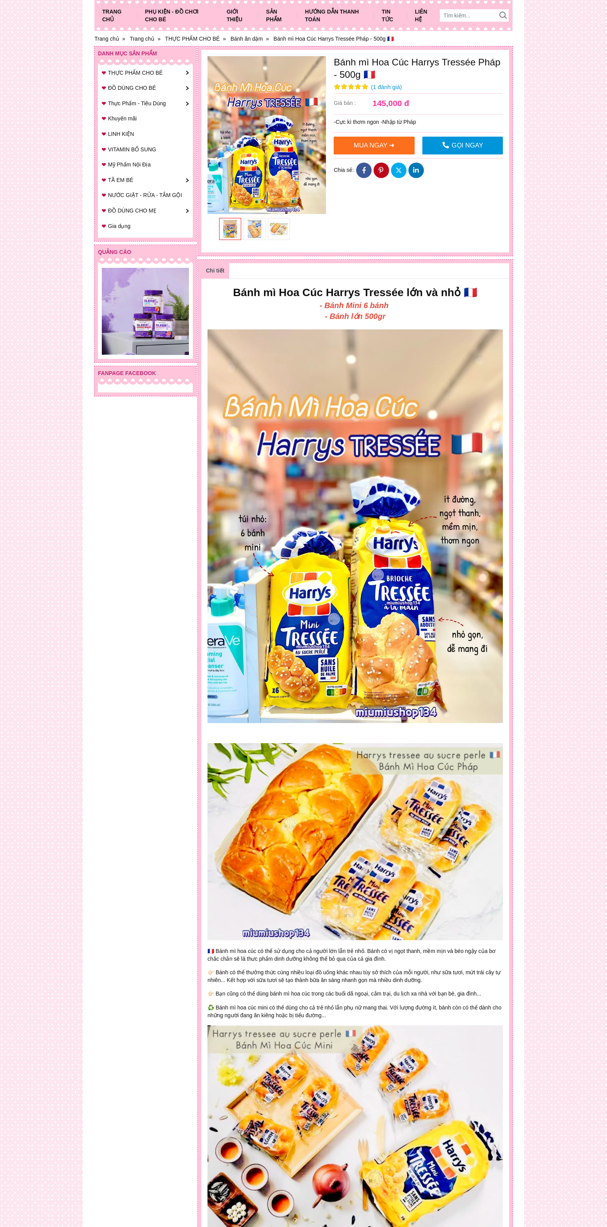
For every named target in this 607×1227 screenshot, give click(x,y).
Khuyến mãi (122, 118)
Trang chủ (112, 15)
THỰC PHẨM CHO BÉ (135, 73)
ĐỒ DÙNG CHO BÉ (132, 88)
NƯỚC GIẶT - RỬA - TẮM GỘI (145, 195)
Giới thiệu (234, 15)
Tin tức (387, 15)
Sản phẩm (273, 15)
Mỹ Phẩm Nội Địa (129, 164)
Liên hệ (421, 15)
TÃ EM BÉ (120, 180)
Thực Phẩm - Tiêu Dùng (137, 103)
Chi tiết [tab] (215, 270)
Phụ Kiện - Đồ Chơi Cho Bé (172, 15)
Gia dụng (119, 226)
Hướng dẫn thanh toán (332, 15)
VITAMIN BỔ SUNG (132, 149)
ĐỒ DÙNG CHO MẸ (132, 210)
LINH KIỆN (121, 134)
